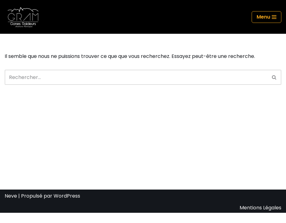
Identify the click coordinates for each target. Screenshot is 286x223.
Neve (11, 206)
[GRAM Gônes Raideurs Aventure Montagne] (25, 16)
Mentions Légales (260, 217)
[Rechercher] (136, 77)
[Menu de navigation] (266, 17)
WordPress (67, 206)
